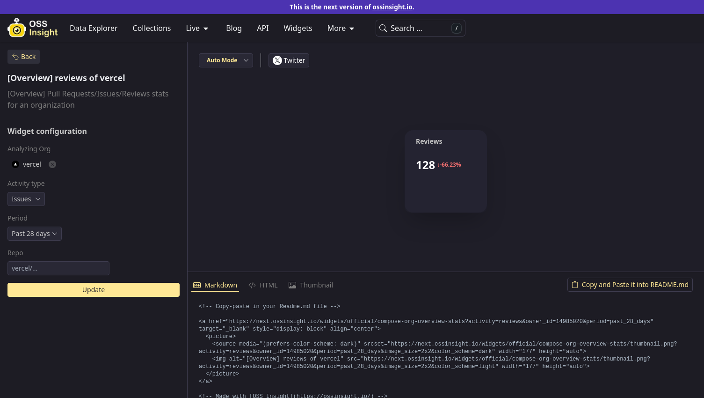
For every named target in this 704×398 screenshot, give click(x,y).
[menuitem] (198, 28)
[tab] (215, 286)
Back (24, 56)
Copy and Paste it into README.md (630, 284)
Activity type (26, 183)
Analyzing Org (29, 148)
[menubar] (352, 28)
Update (93, 289)
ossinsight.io (392, 6)
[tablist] (445, 286)
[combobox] (26, 199)
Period (17, 218)
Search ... (420, 28)
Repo (15, 252)
